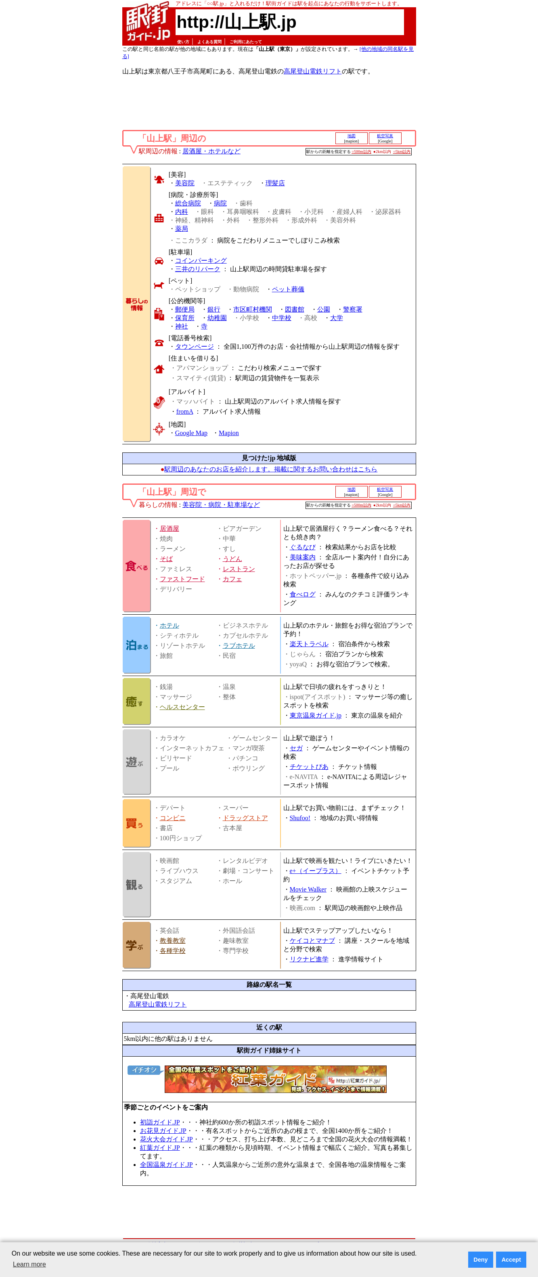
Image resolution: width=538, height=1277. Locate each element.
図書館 (294, 309)
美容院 (185, 183)
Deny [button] (480, 1259)
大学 (336, 317)
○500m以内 (361, 151)
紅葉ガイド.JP (160, 1147)
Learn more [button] (29, 1264)
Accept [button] (511, 1259)
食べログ (303, 594)
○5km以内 (402, 151)
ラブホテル (239, 645)
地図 (352, 136)
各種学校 (173, 950)
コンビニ (173, 817)
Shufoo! (300, 817)
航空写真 (385, 136)
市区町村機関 (252, 309)
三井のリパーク (197, 269)
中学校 (281, 317)
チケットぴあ (309, 766)
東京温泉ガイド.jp (315, 715)
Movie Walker (308, 889)
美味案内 (303, 557)
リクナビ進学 (309, 959)
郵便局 (185, 309)
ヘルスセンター (182, 706)
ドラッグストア (245, 817)
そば (166, 558)
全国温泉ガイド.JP (166, 1164)
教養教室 (173, 940)
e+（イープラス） (315, 870)
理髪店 (275, 183)
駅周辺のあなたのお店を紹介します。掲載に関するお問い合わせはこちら (270, 469)
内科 (181, 211)
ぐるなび (303, 547)
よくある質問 (209, 42)
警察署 (352, 309)
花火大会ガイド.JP (166, 1139)
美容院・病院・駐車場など (221, 504)
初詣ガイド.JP (160, 1122)
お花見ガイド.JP (163, 1130)
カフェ (232, 579)
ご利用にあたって (246, 42)
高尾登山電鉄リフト (313, 71)
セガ (296, 748)
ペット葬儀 (288, 289)
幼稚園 (217, 317)
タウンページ (194, 346)
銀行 (213, 309)
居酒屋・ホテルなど (211, 151)
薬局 (181, 228)
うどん (232, 558)
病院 (220, 203)
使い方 (183, 42)
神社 (181, 326)
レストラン (239, 568)
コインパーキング (201, 260)
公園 (323, 309)
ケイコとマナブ (312, 940)
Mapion (229, 432)
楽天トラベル (309, 644)
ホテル (169, 625)
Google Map (191, 432)
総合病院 (188, 203)
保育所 (185, 317)
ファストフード (182, 579)
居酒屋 (169, 528)
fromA (184, 411)
